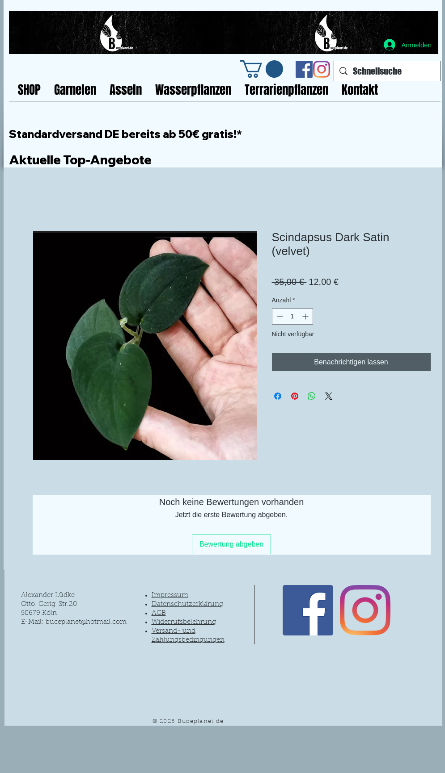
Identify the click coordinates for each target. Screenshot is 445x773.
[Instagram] (321, 69)
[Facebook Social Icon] (304, 69)
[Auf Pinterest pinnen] (294, 396)
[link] (261, 69)
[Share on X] (328, 396)
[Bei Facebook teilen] (277, 396)
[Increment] (306, 316)
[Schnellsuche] (387, 71)
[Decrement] (278, 316)
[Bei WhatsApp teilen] (311, 396)
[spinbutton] (292, 316)
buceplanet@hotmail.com (86, 622)
